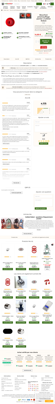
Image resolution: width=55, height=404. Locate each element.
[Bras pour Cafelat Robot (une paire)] (21, 282)
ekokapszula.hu (19, 394)
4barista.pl (14, 115)
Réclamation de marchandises (20, 379)
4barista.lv (27, 397)
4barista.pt (18, 397)
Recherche (39, 3)
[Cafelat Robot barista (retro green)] (47, 249)
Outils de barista (24, 7)
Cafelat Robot (45, 52)
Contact (15, 0)
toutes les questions (16, 192)
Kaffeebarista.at (15, 148)
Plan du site (17, 384)
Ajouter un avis (47, 51)
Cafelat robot (6, 10)
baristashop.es (29, 395)
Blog (19, 0)
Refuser (40, 401)
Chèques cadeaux (34, 0)
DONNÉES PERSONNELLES (20, 383)
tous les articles (27, 233)
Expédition (11, 0)
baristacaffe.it (23, 395)
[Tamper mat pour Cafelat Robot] (7, 331)
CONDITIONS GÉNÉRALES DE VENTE (7, 386)
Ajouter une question (41, 208)
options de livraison (48, 35)
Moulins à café (18, 7)
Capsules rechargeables (43, 7)
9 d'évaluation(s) (40, 51)
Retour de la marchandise (6, 379)
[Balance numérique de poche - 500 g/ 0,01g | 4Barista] (47, 306)
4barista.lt (32, 397)
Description (6, 59)
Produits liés (48, 59)
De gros (28, 0)
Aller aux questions (48, 88)
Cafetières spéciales (12, 7)
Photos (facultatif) (43, 133)
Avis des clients (23, 0)
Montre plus (50, 31)
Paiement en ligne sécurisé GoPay (6, 384)
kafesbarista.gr (11, 395)
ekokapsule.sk (6, 394)
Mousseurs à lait (36, 7)
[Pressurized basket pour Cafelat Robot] (21, 331)
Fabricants (50, 6)
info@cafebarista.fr (49, 0)
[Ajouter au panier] (8, 269)
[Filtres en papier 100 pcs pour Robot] (7, 249)
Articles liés (38, 59)
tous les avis (16, 182)
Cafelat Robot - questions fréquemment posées (39, 217)
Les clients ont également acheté (40, 237)
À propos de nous (5, 0)
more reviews (7, 364)
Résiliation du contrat (19, 381)
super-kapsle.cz (13, 394)
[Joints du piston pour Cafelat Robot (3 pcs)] (34, 249)
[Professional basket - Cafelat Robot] (7, 306)
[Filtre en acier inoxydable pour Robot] (21, 249)
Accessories (30, 6)
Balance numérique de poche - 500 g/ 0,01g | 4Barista (47, 316)
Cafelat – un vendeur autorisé (7, 390)
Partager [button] (43, 22)
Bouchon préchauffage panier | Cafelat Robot (18, 10)
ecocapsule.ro (25, 394)
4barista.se (13, 397)
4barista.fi (23, 397)
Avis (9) (17, 59)
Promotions (40, 0)
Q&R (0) (27, 59)
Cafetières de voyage (5, 7)
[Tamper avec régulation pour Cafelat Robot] (21, 306)
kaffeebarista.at (5, 395)
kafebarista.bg (17, 395)
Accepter (49, 401)
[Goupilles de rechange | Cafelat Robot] (47, 282)
